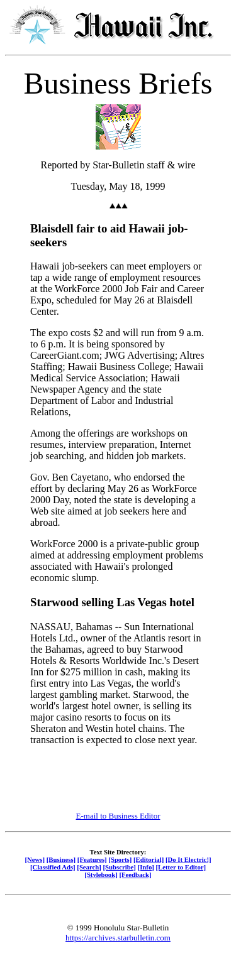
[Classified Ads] (53, 867)
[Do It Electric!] (188, 859)
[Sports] (120, 859)
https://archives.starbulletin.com (118, 937)
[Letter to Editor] (181, 867)
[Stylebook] (100, 874)
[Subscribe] (119, 867)
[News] (35, 859)
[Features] (92, 859)
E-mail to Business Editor (118, 815)
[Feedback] (135, 874)
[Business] (61, 859)
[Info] (146, 867)
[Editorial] (148, 859)
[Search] (89, 867)
